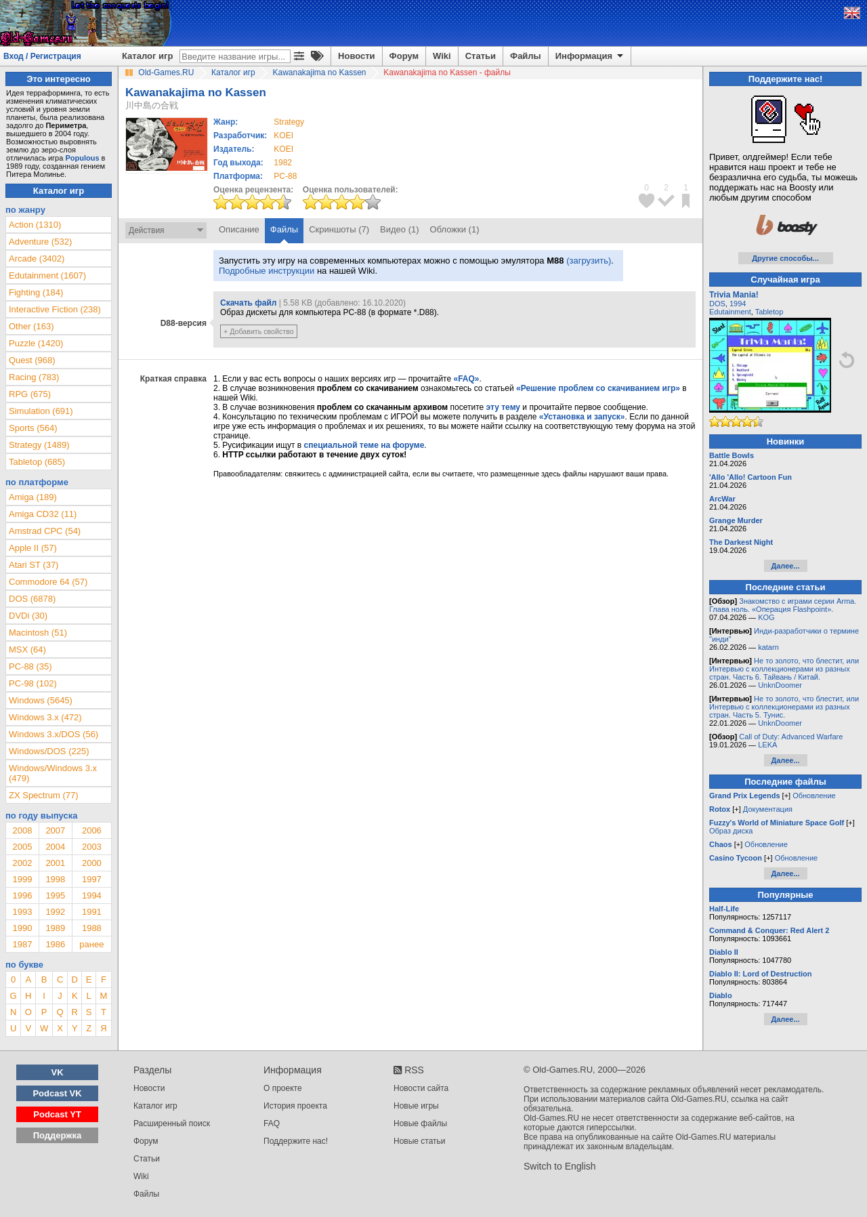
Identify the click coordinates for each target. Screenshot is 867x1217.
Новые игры (416, 1106)
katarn (768, 647)
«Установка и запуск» (582, 416)
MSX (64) (27, 649)
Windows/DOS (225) (49, 751)
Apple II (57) (33, 548)
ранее (91, 944)
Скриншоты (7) (339, 229)
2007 (55, 830)
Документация (767, 809)
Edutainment (730, 312)
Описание (239, 229)
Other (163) (31, 326)
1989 (55, 928)
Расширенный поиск (171, 1123)
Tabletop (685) (37, 462)
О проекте (282, 1088)
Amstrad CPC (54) (45, 531)
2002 (22, 863)
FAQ (271, 1123)
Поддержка (57, 1135)
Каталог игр (147, 56)
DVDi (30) (28, 616)
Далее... (785, 566)
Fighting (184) (36, 292)
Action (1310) (35, 225)
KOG (766, 617)
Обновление (814, 795)
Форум (404, 56)
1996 (22, 895)
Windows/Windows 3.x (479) (53, 773)
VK (57, 1072)
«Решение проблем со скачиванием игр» (598, 388)
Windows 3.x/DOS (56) (53, 734)
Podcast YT (57, 1114)
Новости (356, 56)
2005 (22, 847)
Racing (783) (34, 377)
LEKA (767, 745)
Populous (82, 158)
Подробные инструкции (266, 271)
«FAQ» (466, 379)
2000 (92, 863)
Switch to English (560, 1166)
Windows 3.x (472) (45, 717)
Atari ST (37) (33, 565)
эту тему (503, 407)
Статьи (480, 56)
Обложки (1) (455, 229)
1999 (22, 879)
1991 (92, 912)
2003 (92, 847)
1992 (55, 912)
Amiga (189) (33, 497)
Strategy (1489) (39, 445)
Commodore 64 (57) (48, 582)
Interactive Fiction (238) (55, 309)
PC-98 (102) (33, 683)
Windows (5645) (40, 700)
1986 (55, 944)
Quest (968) (32, 360)
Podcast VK (57, 1093)
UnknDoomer (780, 685)
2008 (22, 830)
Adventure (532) (40, 241)
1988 (92, 928)
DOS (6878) (32, 599)
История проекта (295, 1106)
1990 (22, 928)
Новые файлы (420, 1123)
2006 (92, 830)
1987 (22, 944)
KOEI (283, 135)
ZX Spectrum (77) (44, 795)
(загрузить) (588, 260)
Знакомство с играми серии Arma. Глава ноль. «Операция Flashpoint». (782, 605)
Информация (590, 56)
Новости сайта (421, 1088)
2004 (55, 847)
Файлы (525, 56)
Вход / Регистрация (42, 56)
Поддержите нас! (295, 1141)
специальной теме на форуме (364, 445)
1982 (283, 162)
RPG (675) (30, 394)
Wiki (442, 56)
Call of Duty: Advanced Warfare (791, 737)
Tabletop (769, 312)
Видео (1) (399, 229)
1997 (92, 879)
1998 (55, 879)
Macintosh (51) (38, 632)
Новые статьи (420, 1141)
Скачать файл (248, 303)
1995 (55, 895)
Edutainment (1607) (47, 275)
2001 (55, 863)
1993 (22, 912)
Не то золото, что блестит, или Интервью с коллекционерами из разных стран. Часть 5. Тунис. (784, 707)
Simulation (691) (41, 411)
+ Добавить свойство (259, 331)
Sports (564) (33, 428)
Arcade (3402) (36, 258)
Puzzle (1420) (36, 343)
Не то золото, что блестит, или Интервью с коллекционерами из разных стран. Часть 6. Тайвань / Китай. (784, 669)
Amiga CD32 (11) (43, 514)
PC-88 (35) (30, 666)
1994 (92, 895)
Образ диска (731, 831)
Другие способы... (785, 258)
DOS (717, 304)
